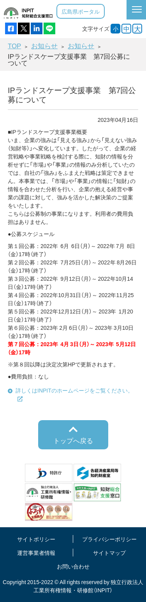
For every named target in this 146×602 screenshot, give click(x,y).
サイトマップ (109, 552)
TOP (14, 45)
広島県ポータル (81, 11)
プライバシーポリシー (109, 539)
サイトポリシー (36, 539)
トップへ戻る (73, 440)
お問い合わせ (73, 566)
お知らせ (44, 45)
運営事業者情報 (36, 552)
